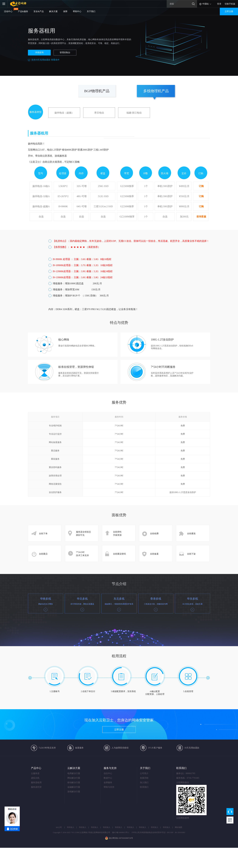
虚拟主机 (35, 778)
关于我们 (91, 11)
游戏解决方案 (73, 791)
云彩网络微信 (180, 782)
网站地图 (178, 827)
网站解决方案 (73, 778)
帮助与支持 (109, 787)
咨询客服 (201, 216)
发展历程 (144, 778)
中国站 (205, 4)
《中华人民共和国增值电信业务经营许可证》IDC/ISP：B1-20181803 (158, 832)
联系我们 (144, 787)
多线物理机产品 (156, 91)
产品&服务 (23, 11)
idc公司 (59, 827)
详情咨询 (39, 52)
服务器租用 (36, 782)
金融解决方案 (73, 787)
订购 (201, 186)
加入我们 (144, 782)
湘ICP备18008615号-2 (120, 832)
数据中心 (108, 778)
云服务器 (35, 773)
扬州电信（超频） (64, 112)
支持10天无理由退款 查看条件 (45, 60)
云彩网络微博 (180, 818)
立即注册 (229, 11)
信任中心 (108, 773)
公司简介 (144, 773)
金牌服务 (108, 782)
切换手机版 (230, 4)
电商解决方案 (73, 773)
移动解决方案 (73, 782)
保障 (65, 11)
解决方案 (53, 11)
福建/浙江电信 (134, 112)
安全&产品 (39, 11)
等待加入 (70, 827)
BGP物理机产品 (97, 91)
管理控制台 (65, 52)
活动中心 (8, 11)
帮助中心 (77, 11)
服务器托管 (36, 787)
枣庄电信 (99, 112)
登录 (219, 4)
